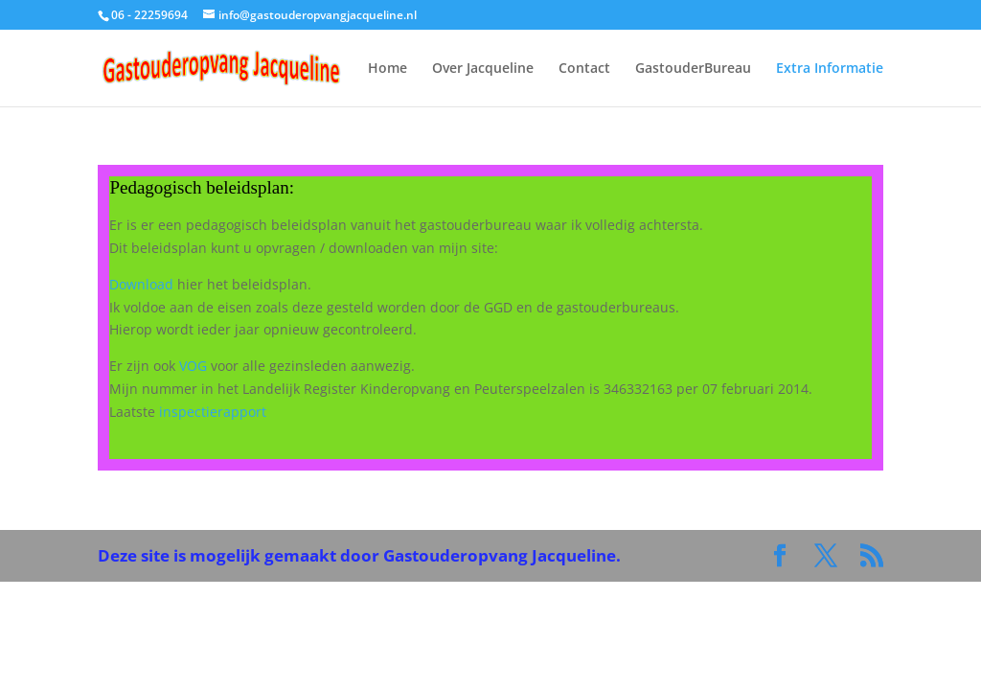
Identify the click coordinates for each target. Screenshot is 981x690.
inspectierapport (212, 411)
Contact (584, 69)
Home (387, 69)
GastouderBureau (693, 69)
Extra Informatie (829, 69)
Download (141, 284)
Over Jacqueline (483, 69)
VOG (193, 365)
